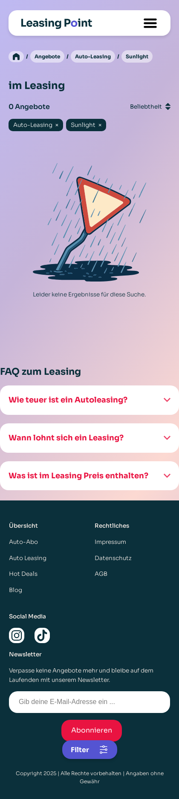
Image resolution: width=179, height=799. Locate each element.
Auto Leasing (27, 558)
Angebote (47, 56)
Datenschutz (113, 558)
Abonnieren (91, 730)
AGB (101, 574)
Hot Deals (23, 574)
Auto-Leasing (93, 56)
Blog (15, 590)
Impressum (110, 542)
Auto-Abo (23, 542)
